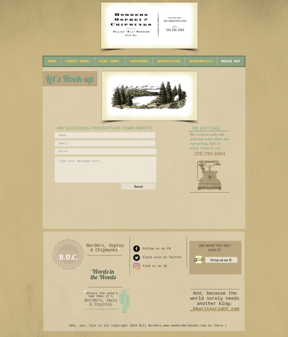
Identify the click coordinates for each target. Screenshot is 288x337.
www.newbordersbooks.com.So (187, 325)
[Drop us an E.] (221, 260)
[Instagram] (136, 266)
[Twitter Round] (136, 257)
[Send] (138, 186)
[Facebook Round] (136, 248)
